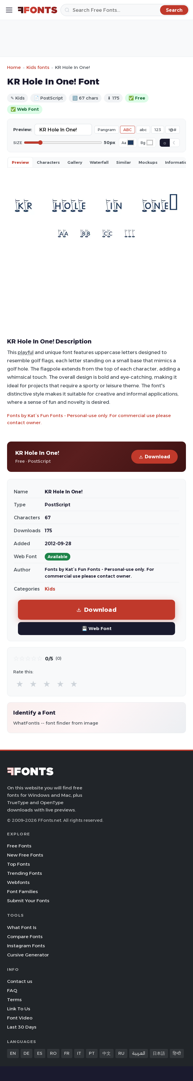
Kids (50, 589)
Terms (14, 999)
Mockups (148, 162)
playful (26, 352)
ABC (127, 129)
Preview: (22, 129)
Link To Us (18, 1008)
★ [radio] (20, 684)
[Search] (124, 10)
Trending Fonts (24, 873)
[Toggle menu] (9, 10)
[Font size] (63, 142)
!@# (173, 129)
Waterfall (99, 162)
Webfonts (18, 882)
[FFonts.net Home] (37, 10)
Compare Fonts (25, 936)
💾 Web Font (97, 628)
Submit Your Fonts (28, 900)
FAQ (12, 990)
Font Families (22, 891)
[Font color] (130, 142)
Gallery (74, 162)
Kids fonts (37, 67)
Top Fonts (18, 864)
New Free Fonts (25, 855)
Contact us (19, 981)
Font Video (19, 1018)
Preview (20, 162)
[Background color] (149, 142)
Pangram (107, 129)
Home (14, 67)
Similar (123, 162)
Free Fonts (19, 846)
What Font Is (21, 927)
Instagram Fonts (26, 945)
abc (143, 129)
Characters (48, 162)
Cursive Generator (28, 955)
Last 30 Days (21, 1027)
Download (154, 456)
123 (157, 129)
